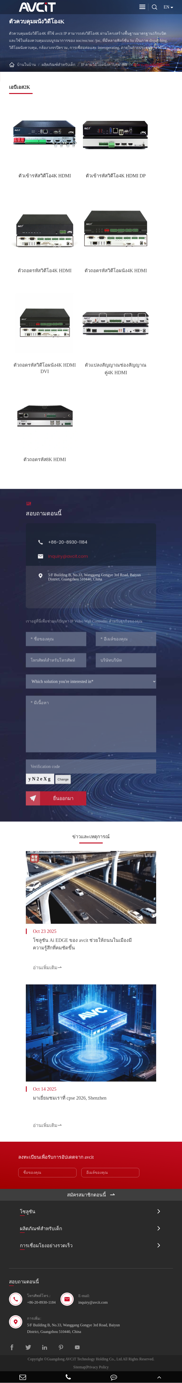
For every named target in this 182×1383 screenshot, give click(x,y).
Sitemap (79, 1367)
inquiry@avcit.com (68, 561)
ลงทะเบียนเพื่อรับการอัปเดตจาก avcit (56, 1157)
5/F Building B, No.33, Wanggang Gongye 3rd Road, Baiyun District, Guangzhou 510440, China (94, 581)
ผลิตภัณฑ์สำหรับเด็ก (58, 65)
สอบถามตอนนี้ (43, 516)
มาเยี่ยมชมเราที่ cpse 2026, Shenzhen (69, 1100)
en (166, 7)
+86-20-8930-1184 (67, 546)
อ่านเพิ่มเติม (47, 969)
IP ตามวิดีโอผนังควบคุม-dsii (104, 65)
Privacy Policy (97, 1367)
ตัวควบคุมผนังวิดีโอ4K (151, 65)
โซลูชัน (27, 1212)
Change (63, 784)
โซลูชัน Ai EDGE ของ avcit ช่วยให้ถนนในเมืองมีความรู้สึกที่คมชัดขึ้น (82, 946)
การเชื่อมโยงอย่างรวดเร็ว (46, 1246)
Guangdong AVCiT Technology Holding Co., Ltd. (85, 1359)
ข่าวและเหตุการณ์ (91, 836)
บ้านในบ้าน (26, 65)
